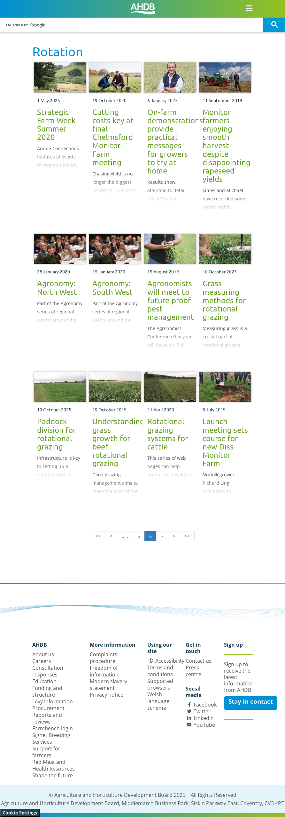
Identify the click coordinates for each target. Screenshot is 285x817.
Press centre (193, 671)
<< (98, 536)
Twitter (202, 711)
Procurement (48, 708)
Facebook (205, 704)
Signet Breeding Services (51, 738)
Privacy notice (106, 694)
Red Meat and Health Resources (53, 765)
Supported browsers (160, 684)
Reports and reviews (47, 718)
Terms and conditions (160, 671)
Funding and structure (47, 691)
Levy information (52, 701)
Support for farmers (46, 752)
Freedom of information (104, 671)
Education (44, 681)
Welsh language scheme (158, 701)
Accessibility (169, 660)
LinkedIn (204, 718)
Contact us (199, 660)
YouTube (204, 724)
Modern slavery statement (108, 685)
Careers (41, 661)
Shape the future (52, 775)
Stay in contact (250, 701)
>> (187, 536)
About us (43, 654)
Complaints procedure (103, 658)
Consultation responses (47, 671)
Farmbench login (52, 728)
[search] (132, 25)
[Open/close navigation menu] (249, 8)
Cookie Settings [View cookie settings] (20, 813)
